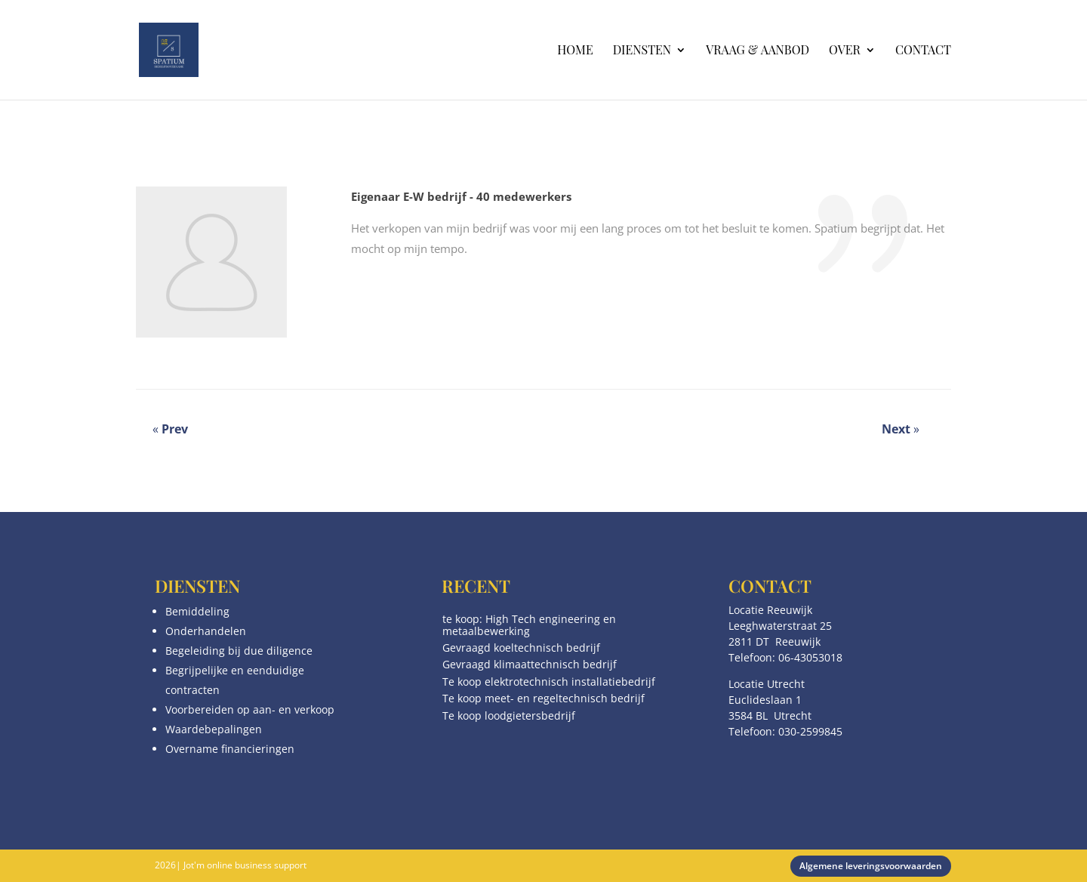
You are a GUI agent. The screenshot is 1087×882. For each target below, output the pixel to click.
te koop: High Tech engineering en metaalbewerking (529, 624)
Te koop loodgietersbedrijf (508, 715)
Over (845, 51)
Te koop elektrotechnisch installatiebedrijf (548, 681)
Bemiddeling (197, 611)
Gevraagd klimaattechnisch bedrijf (529, 664)
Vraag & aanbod (757, 51)
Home (575, 51)
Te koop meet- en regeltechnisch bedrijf (543, 698)
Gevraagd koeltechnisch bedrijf (521, 647)
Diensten (642, 51)
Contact (923, 51)
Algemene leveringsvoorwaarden (870, 865)
